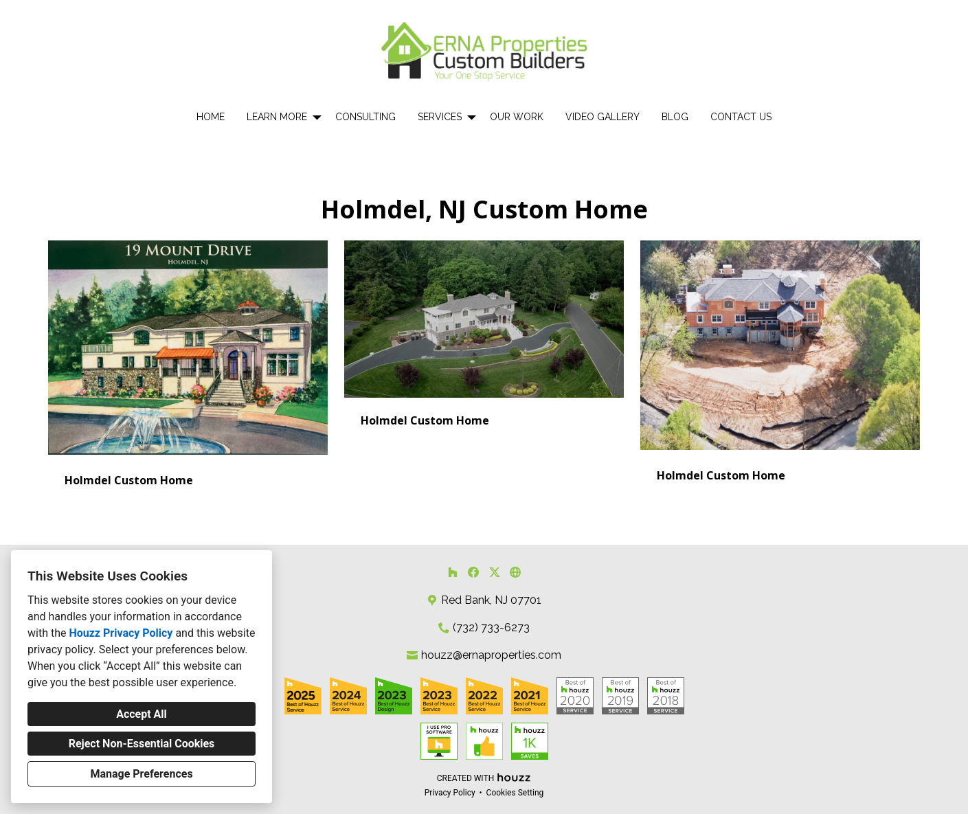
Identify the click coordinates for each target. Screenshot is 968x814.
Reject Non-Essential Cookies (142, 743)
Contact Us (741, 116)
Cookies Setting (515, 793)
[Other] (515, 571)
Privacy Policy (450, 793)
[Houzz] (452, 571)
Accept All (141, 714)
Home (210, 116)
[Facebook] (473, 571)
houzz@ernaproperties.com (491, 655)
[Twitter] (494, 571)
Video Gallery (602, 116)
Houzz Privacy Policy (120, 633)
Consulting (365, 116)
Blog (675, 116)
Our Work (516, 116)
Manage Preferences (141, 773)
